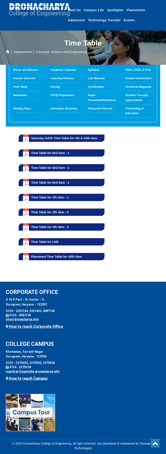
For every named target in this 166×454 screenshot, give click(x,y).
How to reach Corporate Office (34, 326)
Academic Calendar (64, 69)
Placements (136, 10)
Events (129, 20)
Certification (96, 86)
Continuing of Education (134, 111)
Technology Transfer (104, 20)
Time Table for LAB (44, 242)
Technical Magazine (138, 86)
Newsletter (20, 95)
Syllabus (93, 69)
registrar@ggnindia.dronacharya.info (33, 371)
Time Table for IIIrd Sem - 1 (50, 153)
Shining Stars (22, 108)
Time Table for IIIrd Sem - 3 (50, 182)
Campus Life (94, 10)
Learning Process (62, 78)
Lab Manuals (96, 78)
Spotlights (115, 10)
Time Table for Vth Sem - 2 (50, 212)
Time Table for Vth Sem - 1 (50, 197)
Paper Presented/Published (102, 97)
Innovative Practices (64, 108)
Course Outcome (24, 78)
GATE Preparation (62, 95)
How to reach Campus (27, 378)
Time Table (20, 86)
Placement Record (100, 108)
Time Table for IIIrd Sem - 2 (50, 167)
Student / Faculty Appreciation (136, 97)
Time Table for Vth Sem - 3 (50, 227)
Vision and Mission (25, 69)
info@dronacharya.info (22, 319)
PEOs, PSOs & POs (138, 69)
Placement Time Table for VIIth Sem (56, 256)
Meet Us (74, 10)
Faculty (55, 86)
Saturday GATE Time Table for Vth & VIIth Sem (64, 138)
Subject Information (138, 78)
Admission (76, 20)
